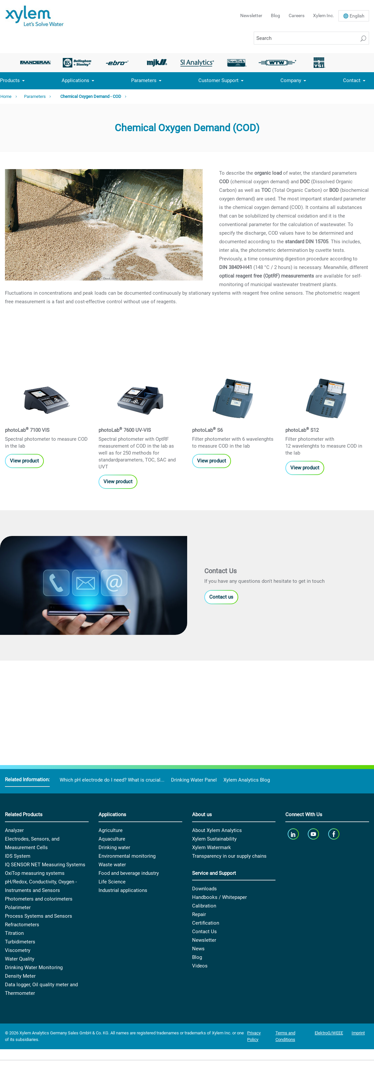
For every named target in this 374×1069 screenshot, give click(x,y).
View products (26, 427)
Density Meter (20, 976)
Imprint (358, 1032)
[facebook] (334, 834)
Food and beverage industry (129, 873)
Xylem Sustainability (214, 839)
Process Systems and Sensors (38, 916)
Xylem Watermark (211, 847)
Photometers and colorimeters (38, 899)
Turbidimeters (20, 942)
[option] (37, 62)
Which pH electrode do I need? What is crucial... (112, 780)
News (198, 949)
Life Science (112, 882)
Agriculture (111, 830)
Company (290, 80)
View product (304, 433)
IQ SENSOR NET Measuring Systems (45, 865)
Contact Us (204, 932)
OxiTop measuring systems (35, 873)
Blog (275, 15)
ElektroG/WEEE (329, 1032)
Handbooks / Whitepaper (219, 897)
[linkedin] (293, 834)
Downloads (204, 889)
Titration (14, 933)
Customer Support (218, 80)
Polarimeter (18, 907)
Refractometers (22, 925)
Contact (351, 80)
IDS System (17, 856)
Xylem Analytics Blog (246, 780)
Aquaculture (112, 839)
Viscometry (17, 950)
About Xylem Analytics (217, 830)
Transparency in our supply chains (229, 856)
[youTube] (314, 834)
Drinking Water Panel (194, 780)
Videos (200, 966)
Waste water (112, 865)
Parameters (144, 80)
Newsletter (251, 15)
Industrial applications (123, 890)
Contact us (221, 701)
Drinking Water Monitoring (34, 967)
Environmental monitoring (127, 856)
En (357, 15)
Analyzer (14, 830)
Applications (75, 80)
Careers (296, 15)
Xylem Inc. (323, 15)
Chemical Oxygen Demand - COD (90, 96)
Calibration (204, 906)
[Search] (311, 38)
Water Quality (19, 959)
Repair (199, 914)
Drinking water (114, 847)
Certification (205, 923)
